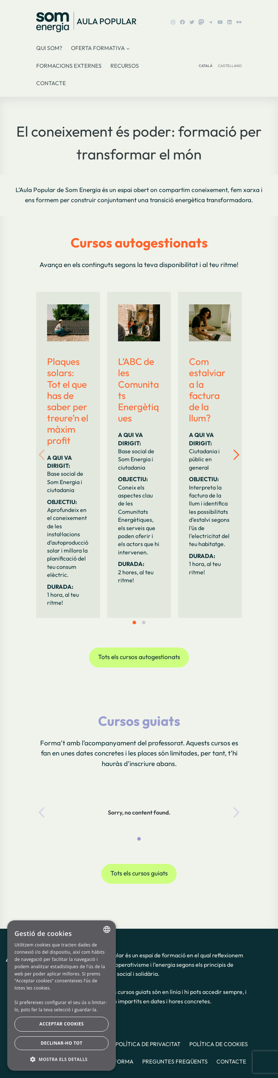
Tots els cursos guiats (139, 873)
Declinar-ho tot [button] (61, 1043)
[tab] (134, 622)
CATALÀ (205, 65)
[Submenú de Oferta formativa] (128, 48)
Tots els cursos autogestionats (139, 657)
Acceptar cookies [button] (61, 1024)
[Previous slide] (47, 455)
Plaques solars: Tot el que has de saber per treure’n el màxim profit (67, 400)
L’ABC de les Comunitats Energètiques (138, 389)
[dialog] (61, 995)
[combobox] (106, 929)
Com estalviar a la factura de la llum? (207, 389)
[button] (61, 1059)
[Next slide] (231, 455)
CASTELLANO (230, 65)
